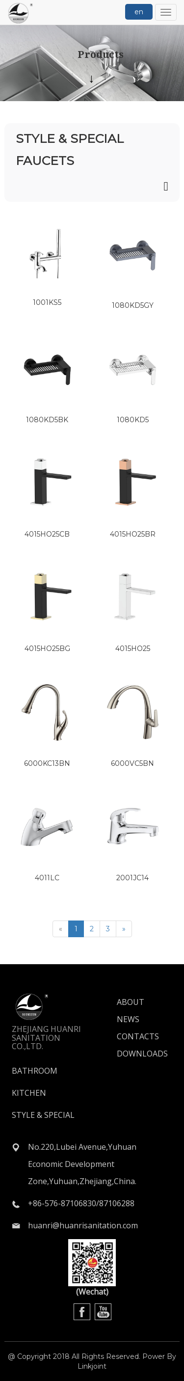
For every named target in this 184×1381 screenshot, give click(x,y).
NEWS (128, 1019)
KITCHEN (29, 1092)
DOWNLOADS (130, 1053)
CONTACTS (130, 1036)
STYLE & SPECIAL (43, 1115)
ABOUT (130, 1002)
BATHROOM (34, 1070)
